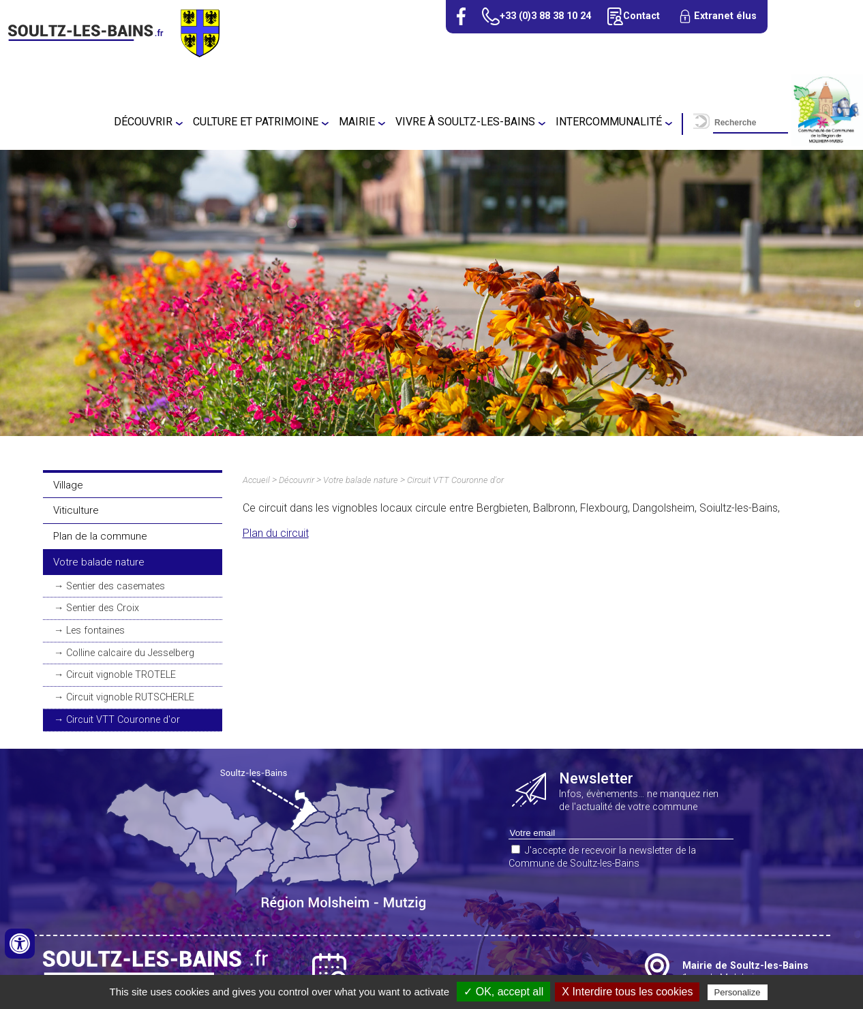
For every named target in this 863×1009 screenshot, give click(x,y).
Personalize (737, 992)
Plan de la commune (100, 536)
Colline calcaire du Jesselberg (130, 653)
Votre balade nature (99, 562)
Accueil (256, 480)
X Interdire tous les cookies (627, 991)
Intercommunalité (609, 121)
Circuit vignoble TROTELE (121, 675)
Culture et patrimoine (255, 121)
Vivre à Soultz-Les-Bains (465, 121)
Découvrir (143, 121)
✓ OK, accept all (503, 991)
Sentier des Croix (102, 608)
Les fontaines (95, 630)
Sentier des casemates (115, 586)
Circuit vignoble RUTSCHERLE (130, 697)
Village (68, 485)
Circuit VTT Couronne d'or (123, 720)
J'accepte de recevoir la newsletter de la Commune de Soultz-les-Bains (602, 857)
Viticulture (76, 510)
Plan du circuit (276, 533)
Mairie (357, 121)
